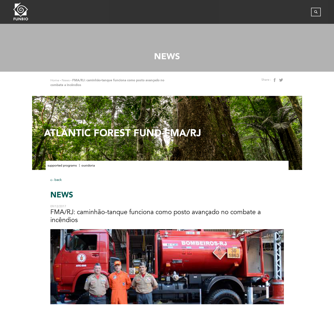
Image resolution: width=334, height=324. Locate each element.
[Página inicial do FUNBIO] (33, 12)
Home (54, 80)
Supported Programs (62, 165)
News (66, 80)
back (56, 180)
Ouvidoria (88, 165)
